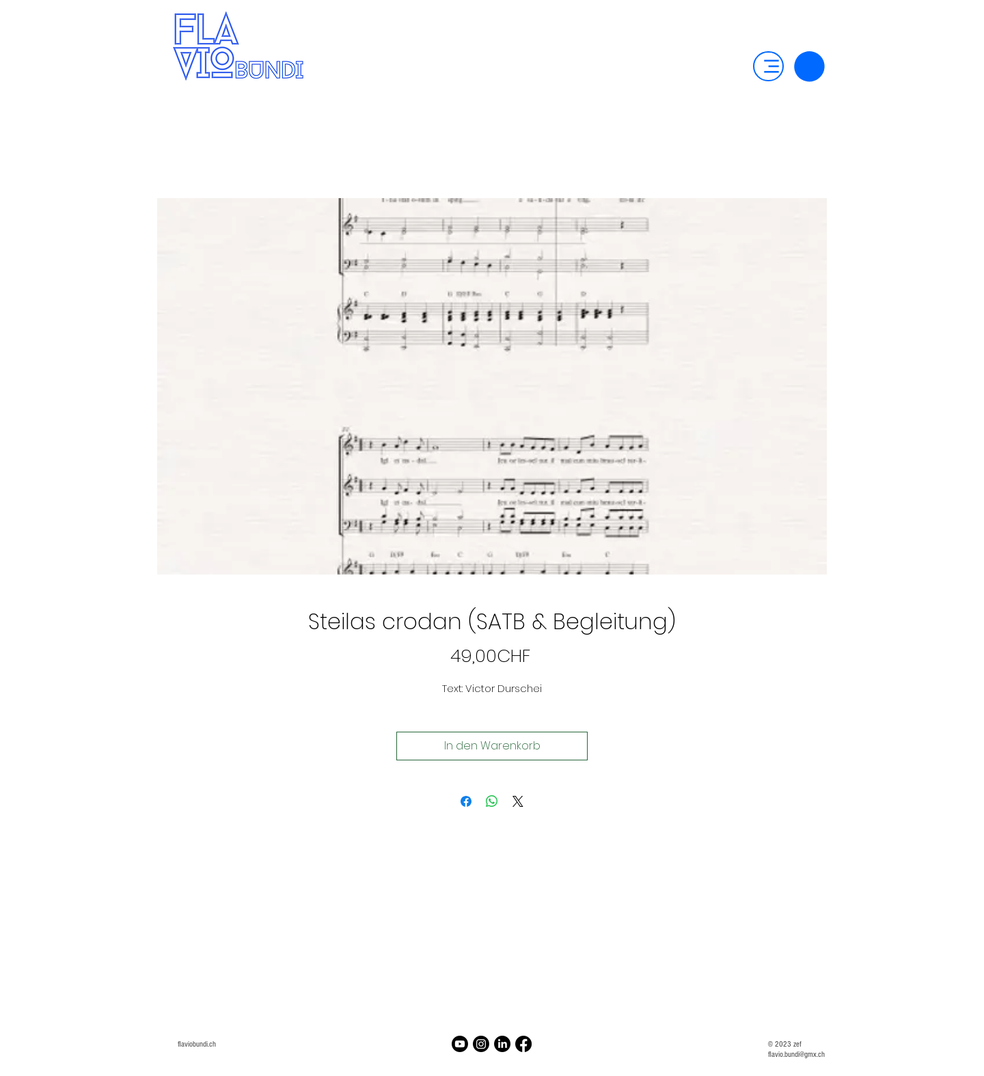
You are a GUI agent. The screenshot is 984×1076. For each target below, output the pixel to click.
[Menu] (768, 66)
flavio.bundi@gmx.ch (796, 1054)
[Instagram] (481, 1044)
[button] (809, 66)
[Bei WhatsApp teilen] (492, 801)
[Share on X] (518, 801)
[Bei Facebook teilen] (466, 801)
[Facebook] (523, 1044)
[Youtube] (460, 1044)
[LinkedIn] (502, 1044)
